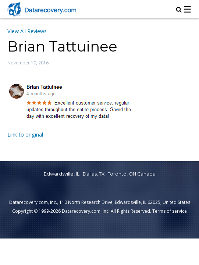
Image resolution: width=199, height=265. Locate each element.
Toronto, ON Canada (132, 174)
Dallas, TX (93, 174)
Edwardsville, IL (61, 174)
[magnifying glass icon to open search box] (179, 10)
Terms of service (169, 211)
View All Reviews (27, 31)
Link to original (25, 134)
